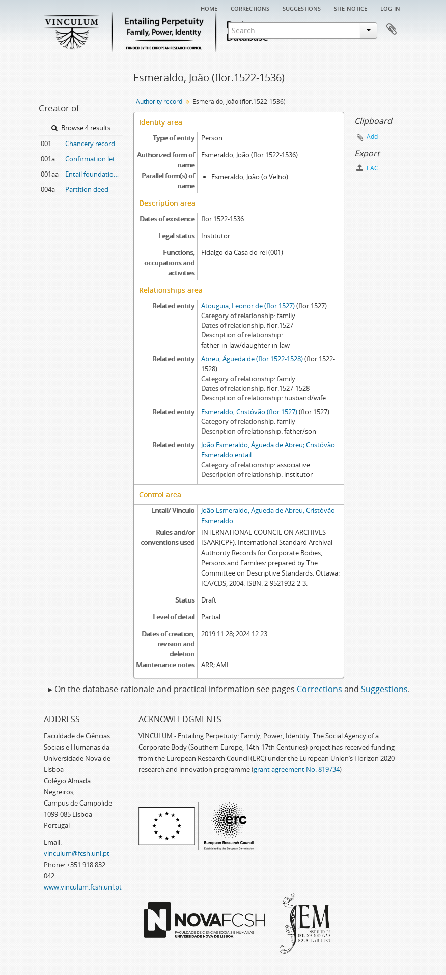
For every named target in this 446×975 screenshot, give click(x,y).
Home (209, 7)
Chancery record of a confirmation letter (94, 143)
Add (372, 136)
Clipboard (391, 29)
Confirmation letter (94, 158)
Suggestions (302, 7)
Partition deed (86, 189)
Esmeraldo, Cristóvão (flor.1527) (249, 411)
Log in (390, 7)
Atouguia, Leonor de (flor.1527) (248, 305)
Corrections (250, 7)
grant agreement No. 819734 (297, 769)
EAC (367, 168)
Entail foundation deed (94, 174)
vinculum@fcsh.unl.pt (76, 853)
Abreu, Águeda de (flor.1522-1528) (252, 358)
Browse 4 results (80, 127)
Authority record (159, 101)
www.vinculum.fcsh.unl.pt (83, 887)
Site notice (350, 7)
